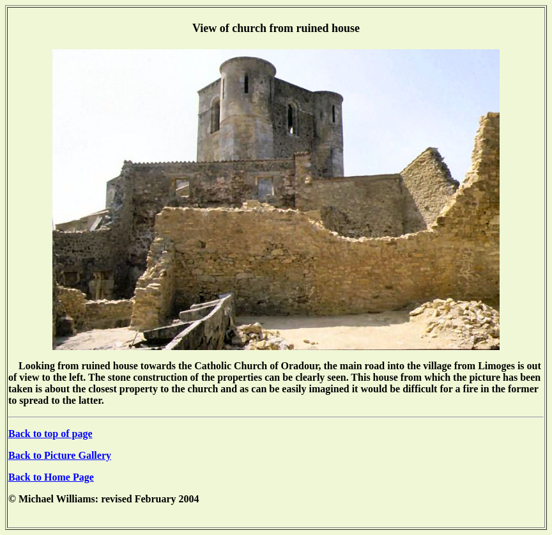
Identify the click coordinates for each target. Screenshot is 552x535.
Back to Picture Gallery (59, 455)
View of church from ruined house (276, 28)
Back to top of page (50, 433)
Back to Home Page (51, 477)
